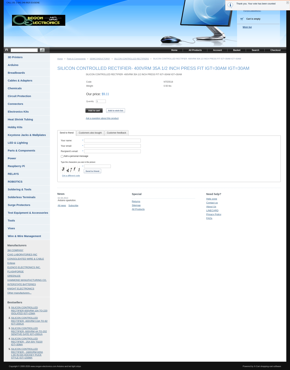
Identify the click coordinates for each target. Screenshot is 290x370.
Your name (66, 140)
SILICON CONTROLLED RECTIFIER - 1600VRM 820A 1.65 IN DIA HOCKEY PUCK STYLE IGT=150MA (27, 353)
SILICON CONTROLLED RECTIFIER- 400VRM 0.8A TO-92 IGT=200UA (29, 320)
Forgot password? (252, 10)
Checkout (275, 50)
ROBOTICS (15, 181)
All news (62, 205)
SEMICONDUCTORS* (100, 59)
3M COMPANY (15, 250)
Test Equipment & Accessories (28, 212)
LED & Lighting (18, 142)
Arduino (13, 64)
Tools (11, 220)
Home (60, 59)
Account (217, 50)
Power (12, 158)
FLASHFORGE (15, 271)
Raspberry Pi (16, 166)
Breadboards (16, 72)
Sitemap (136, 205)
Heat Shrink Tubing (20, 119)
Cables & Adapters (20, 80)
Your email (66, 146)
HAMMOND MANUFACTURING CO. (27, 280)
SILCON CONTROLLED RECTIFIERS (131, 59)
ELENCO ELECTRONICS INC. (24, 267)
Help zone (211, 198)
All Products (138, 209)
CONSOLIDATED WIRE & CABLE (25, 258)
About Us (211, 206)
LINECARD (212, 210)
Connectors (15, 103)
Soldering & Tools (19, 189)
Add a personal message (74, 156)
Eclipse (11, 263)
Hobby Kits (15, 127)
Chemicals (15, 88)
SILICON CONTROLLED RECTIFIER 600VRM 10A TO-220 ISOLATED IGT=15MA (29, 310)
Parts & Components (76, 59)
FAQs (209, 218)
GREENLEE (14, 275)
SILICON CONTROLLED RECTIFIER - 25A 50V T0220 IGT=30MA (27, 341)
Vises (11, 228)
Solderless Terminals (22, 197)
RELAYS (13, 173)
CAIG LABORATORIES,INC (22, 254)
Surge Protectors (19, 204)
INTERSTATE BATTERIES (21, 284)
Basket (236, 50)
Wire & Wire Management (24, 236)
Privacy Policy (213, 214)
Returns (136, 201)
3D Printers (15, 57)
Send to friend (67, 132)
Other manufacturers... (19, 292)
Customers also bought (90, 132)
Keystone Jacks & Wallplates (27, 134)
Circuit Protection (19, 96)
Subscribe (73, 205)
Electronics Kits (18, 111)
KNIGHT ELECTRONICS (20, 288)
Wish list (247, 27)
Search (255, 50)
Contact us (212, 202)
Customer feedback (116, 132)
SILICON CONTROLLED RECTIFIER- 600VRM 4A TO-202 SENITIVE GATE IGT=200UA (29, 331)
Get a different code (71, 175)
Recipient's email (69, 151)
